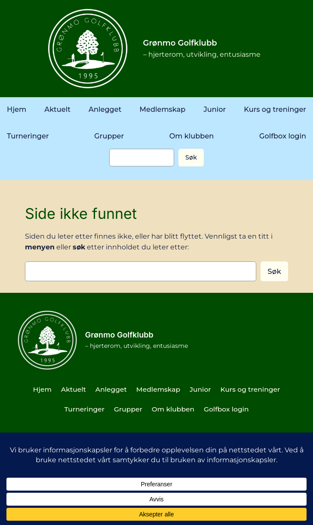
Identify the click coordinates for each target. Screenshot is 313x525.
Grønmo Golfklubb (180, 43)
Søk (191, 157)
